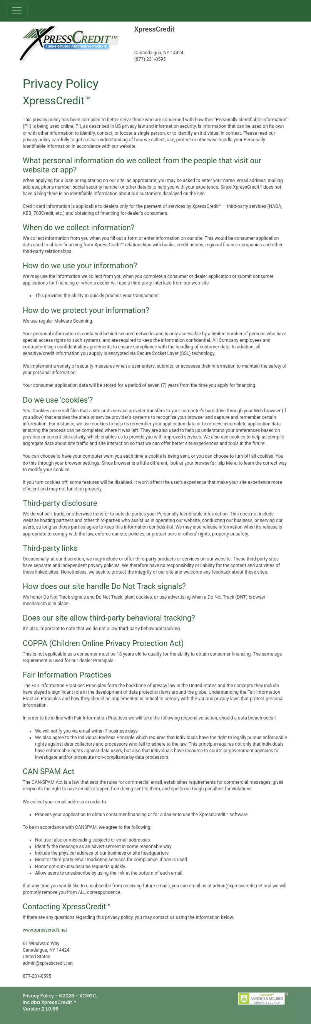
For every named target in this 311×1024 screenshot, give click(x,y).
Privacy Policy (38, 995)
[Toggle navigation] (17, 10)
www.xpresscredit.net (45, 930)
